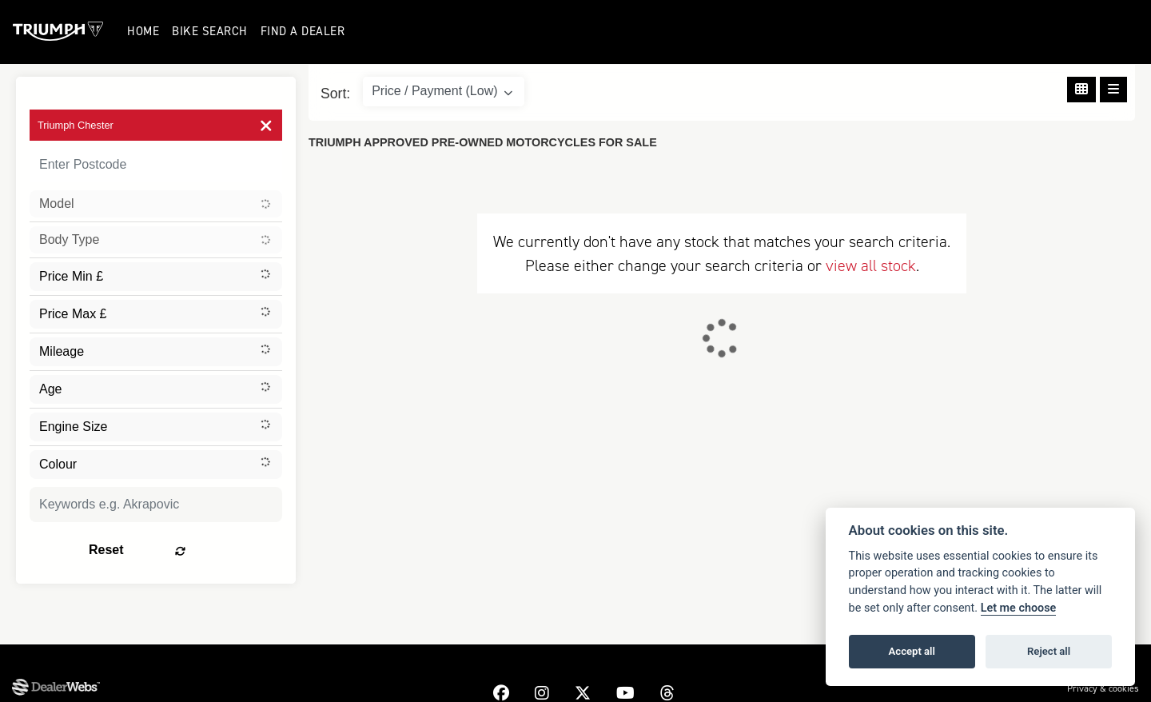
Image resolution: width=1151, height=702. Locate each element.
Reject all (1048, 651)
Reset (200, 550)
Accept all (912, 651)
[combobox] (156, 203)
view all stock (871, 265)
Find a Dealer (303, 31)
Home (145, 31)
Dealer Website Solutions (52, 689)
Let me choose (1019, 608)
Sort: (335, 94)
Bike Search (211, 31)
